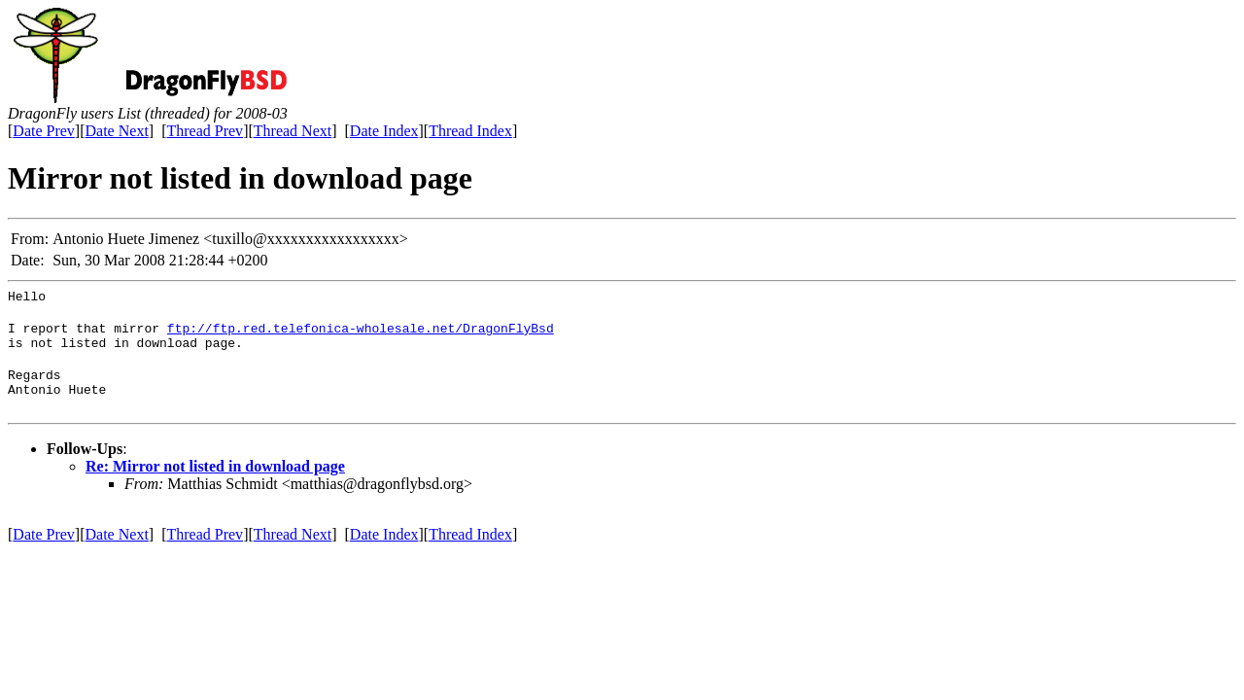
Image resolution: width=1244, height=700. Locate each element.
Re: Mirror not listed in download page (215, 480)
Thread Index (470, 130)
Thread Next (292, 130)
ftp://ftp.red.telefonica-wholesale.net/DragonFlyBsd (360, 333)
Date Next (117, 130)
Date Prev (44, 130)
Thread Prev (204, 130)
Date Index (384, 130)
